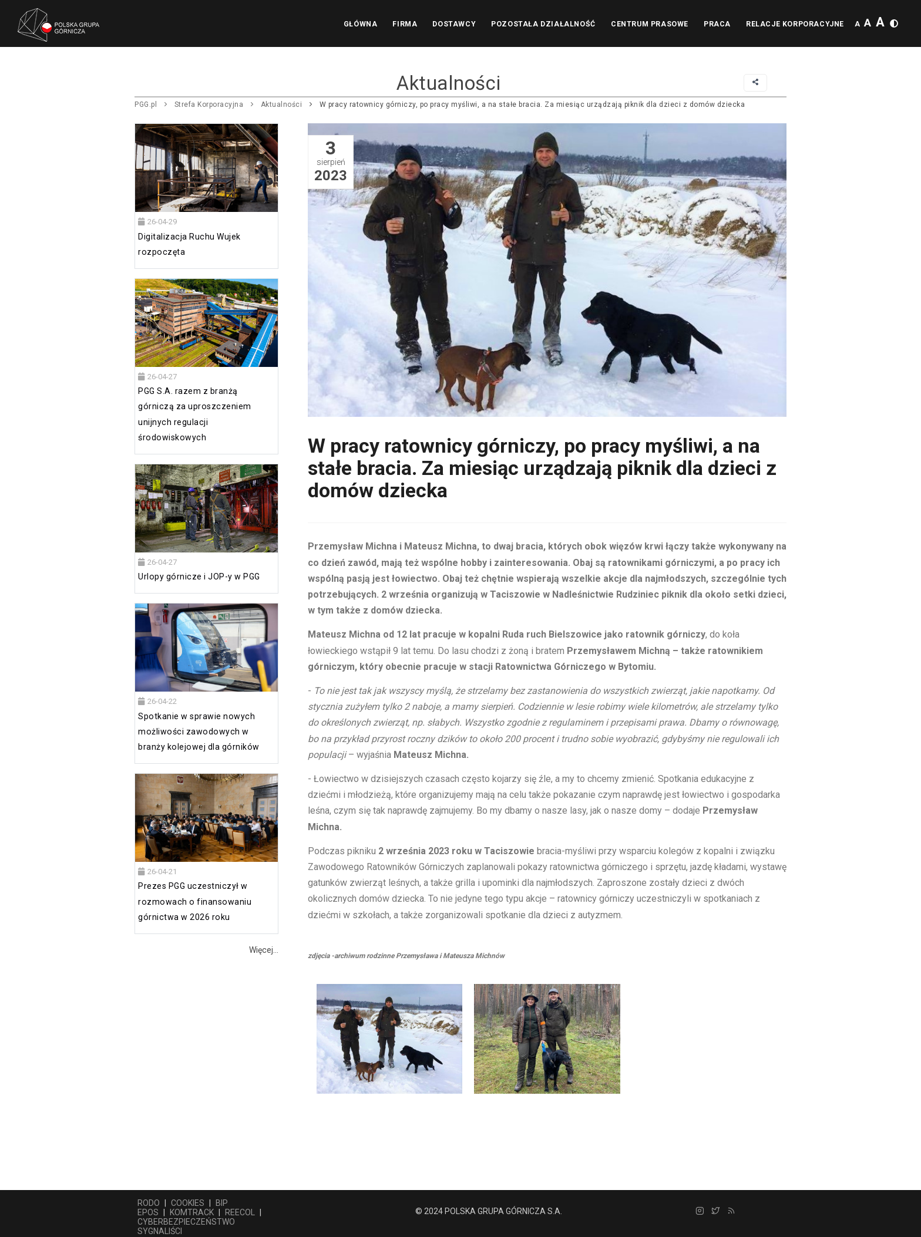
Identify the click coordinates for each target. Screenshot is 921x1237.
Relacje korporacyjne (794, 24)
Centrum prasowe (644, 24)
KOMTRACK (192, 1212)
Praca (713, 24)
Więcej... (263, 950)
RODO (148, 1203)
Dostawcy (445, 24)
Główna (347, 24)
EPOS (148, 1212)
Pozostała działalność (536, 24)
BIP (222, 1203)
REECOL (240, 1212)
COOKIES (187, 1203)
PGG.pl (146, 104)
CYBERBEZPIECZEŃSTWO (186, 1221)
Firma (393, 24)
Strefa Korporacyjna (209, 104)
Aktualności (281, 104)
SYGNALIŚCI (159, 1231)
